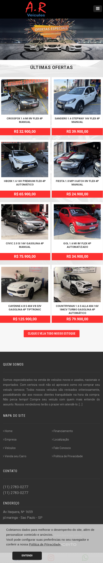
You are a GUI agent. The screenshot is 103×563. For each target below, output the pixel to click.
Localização (60, 439)
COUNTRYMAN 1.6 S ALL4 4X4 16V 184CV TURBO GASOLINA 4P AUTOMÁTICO (77, 309)
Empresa (9, 439)
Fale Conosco (61, 448)
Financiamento (62, 431)
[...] (80, 404)
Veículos (9, 448)
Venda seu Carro (14, 456)
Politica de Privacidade (67, 456)
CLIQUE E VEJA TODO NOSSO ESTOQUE (51, 333)
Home (8, 431)
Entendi (27, 555)
